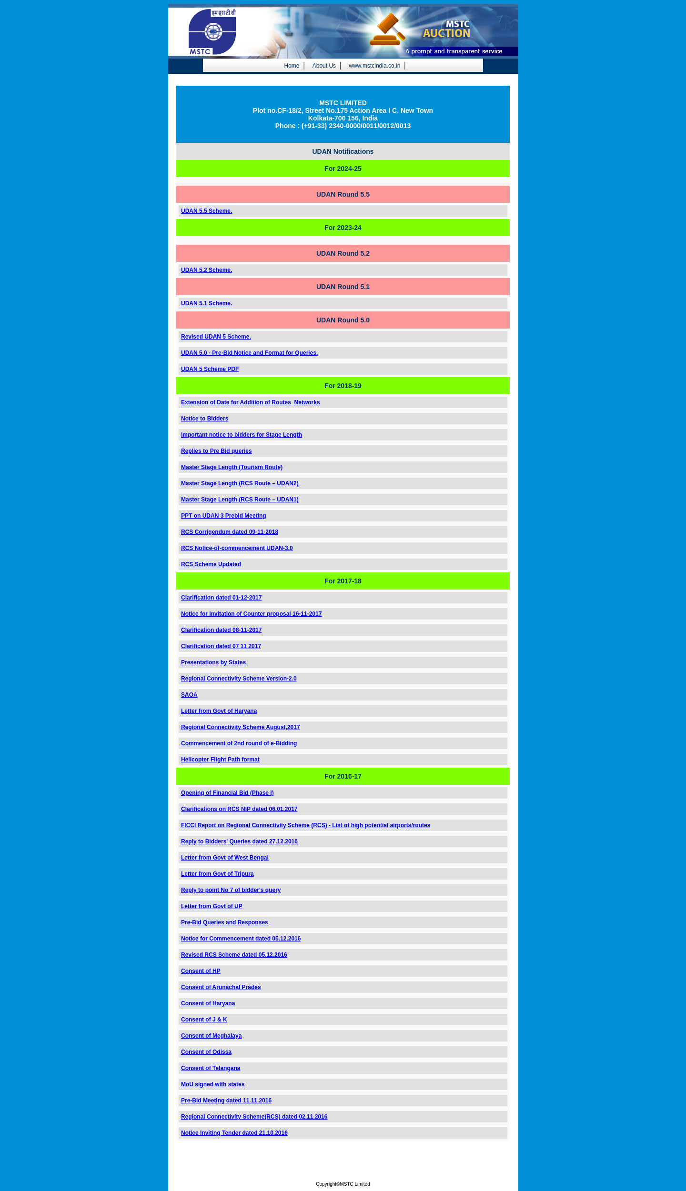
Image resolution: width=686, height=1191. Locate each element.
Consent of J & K (204, 1019)
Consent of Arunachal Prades (221, 987)
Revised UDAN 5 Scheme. (216, 336)
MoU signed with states (212, 1084)
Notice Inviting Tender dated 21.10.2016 (234, 1133)
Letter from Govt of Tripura (217, 874)
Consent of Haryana (208, 1003)
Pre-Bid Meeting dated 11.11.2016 (226, 1100)
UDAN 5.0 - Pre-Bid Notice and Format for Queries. (249, 353)
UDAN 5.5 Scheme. (206, 211)
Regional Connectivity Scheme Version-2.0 (239, 678)
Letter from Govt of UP (211, 906)
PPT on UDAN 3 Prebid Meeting (223, 515)
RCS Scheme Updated (211, 564)
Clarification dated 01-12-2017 (221, 597)
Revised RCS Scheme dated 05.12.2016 (234, 954)
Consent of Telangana (210, 1068)
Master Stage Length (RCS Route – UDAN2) (240, 483)
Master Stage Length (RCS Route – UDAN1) (240, 499)
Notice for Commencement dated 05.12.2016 (241, 938)
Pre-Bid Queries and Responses (224, 922)
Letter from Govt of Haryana (219, 711)
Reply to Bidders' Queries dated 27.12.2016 (239, 841)
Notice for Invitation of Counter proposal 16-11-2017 (251, 614)
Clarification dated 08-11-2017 (221, 630)
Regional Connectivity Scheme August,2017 (240, 727)
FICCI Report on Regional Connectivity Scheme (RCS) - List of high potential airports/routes (305, 825)
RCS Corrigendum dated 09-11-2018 (229, 532)
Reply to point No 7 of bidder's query (231, 890)
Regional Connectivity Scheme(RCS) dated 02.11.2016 (254, 1116)
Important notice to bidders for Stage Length (241, 434)
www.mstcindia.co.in (374, 65)
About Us (324, 65)
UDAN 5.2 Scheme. (206, 270)
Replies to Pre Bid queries (216, 451)
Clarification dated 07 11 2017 (221, 646)
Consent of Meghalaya (211, 1035)
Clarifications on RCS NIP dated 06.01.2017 (239, 809)
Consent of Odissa (206, 1052)
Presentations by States (213, 662)
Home (291, 65)
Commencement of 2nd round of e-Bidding (239, 743)
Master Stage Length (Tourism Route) (231, 467)
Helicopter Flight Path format (220, 759)
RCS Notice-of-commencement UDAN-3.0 (237, 548)
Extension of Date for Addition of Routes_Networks (250, 402)
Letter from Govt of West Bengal (225, 857)
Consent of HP (201, 971)
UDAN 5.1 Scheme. (206, 303)
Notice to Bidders (204, 418)
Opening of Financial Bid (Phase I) (227, 793)
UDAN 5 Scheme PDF (210, 369)
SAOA (189, 694)
